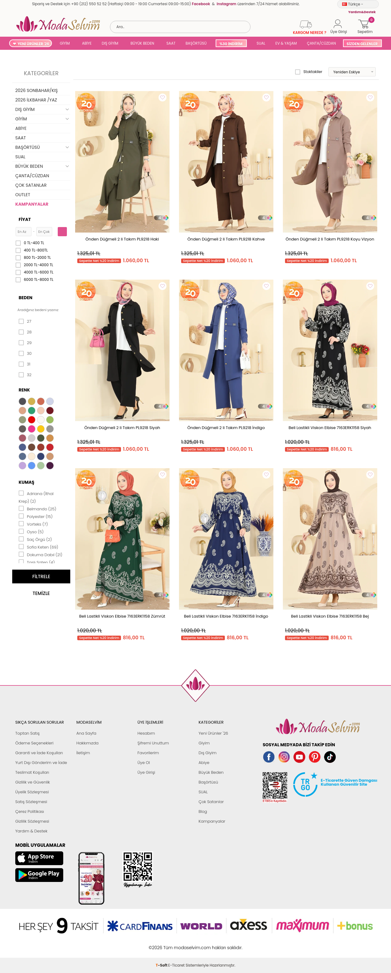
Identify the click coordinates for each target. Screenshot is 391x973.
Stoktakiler (308, 71)
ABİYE (87, 43)
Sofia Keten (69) (38, 546)
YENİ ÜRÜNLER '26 (33, 43)
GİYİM (65, 43)
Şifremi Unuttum (153, 743)
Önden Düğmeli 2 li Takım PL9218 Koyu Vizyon (330, 239)
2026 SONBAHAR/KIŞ (36, 90)
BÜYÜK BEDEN (142, 43)
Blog (203, 811)
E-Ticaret (176, 944)
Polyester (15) (36, 516)
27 (25, 321)
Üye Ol (143, 763)
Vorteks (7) (33, 523)
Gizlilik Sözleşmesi (32, 821)
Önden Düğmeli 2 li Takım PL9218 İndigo (226, 428)
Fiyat (25, 219)
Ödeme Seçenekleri (34, 743)
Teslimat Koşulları (32, 772)
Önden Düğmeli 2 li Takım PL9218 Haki (122, 239)
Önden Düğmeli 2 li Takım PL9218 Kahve (226, 239)
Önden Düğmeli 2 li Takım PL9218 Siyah (122, 428)
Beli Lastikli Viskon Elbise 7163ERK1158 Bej (330, 616)
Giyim (204, 743)
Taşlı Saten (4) (37, 562)
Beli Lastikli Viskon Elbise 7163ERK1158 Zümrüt (122, 616)
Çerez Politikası (29, 811)
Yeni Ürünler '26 (213, 733)
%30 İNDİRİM (230, 43)
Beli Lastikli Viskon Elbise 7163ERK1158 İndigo (226, 616)
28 (25, 332)
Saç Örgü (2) (35, 539)
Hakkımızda (87, 743)
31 (24, 364)
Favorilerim (148, 753)
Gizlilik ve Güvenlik (32, 782)
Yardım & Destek (31, 831)
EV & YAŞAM (286, 43)
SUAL (260, 43)
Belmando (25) (37, 508)
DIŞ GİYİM (110, 43)
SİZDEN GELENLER (362, 43)
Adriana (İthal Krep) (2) (36, 497)
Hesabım (146, 733)
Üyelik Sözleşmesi (32, 792)
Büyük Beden (211, 772)
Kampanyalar (212, 821)
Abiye (204, 763)
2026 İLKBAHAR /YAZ (36, 100)
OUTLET (22, 195)
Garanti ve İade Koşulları (39, 753)
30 (25, 354)
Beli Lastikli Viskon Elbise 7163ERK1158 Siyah (330, 428)
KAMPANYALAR (31, 204)
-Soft (162, 944)
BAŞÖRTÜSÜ (195, 43)
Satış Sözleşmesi (31, 802)
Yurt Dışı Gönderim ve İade (41, 763)
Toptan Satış (27, 733)
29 (25, 343)
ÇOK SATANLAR (30, 185)
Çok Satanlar (211, 802)
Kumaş (26, 482)
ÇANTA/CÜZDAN (321, 43)
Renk (24, 390)
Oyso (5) (31, 531)
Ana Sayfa (86, 733)
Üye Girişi (146, 772)
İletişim (83, 753)
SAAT (171, 43)
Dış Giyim (208, 753)
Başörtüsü (208, 782)
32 (25, 375)
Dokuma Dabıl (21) (40, 554)
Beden (25, 298)
